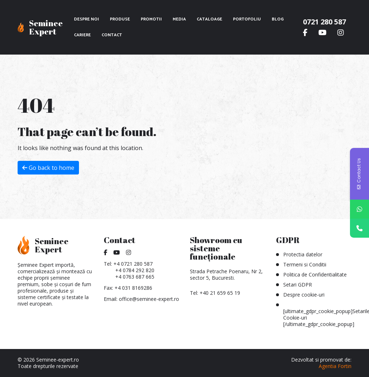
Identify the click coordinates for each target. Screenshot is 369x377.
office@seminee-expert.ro (149, 298)
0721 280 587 (324, 22)
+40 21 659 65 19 (220, 292)
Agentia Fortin (335, 366)
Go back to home (48, 168)
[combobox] (332, 183)
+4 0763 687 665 (134, 276)
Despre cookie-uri (303, 294)
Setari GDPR (297, 284)
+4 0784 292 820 (134, 270)
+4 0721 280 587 (133, 263)
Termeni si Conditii (304, 264)
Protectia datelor (302, 254)
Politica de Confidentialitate (315, 274)
